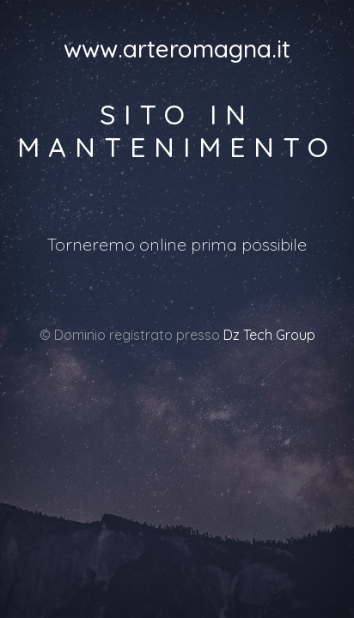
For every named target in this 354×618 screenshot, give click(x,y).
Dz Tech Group (269, 334)
